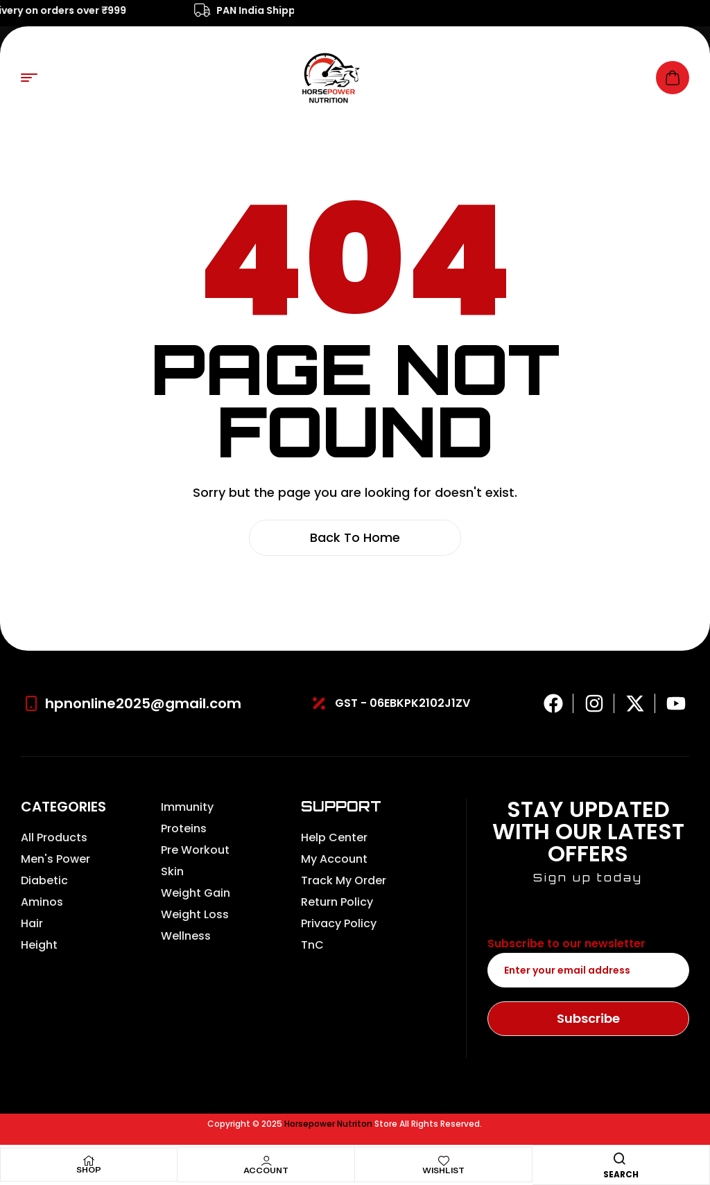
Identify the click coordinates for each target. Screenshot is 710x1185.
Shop (88, 1169)
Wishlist (443, 1170)
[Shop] (88, 1160)
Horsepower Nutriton (328, 1124)
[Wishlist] (444, 1161)
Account (265, 1170)
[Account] (266, 1161)
